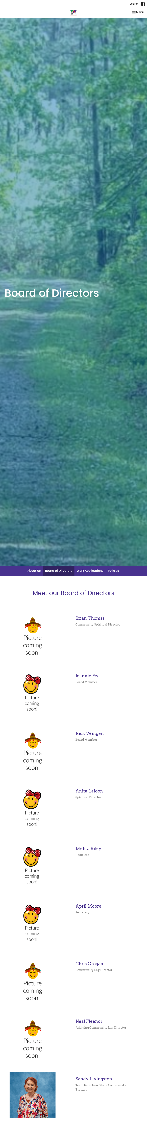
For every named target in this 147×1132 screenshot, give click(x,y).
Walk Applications (90, 571)
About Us (34, 571)
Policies (113, 571)
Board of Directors (58, 571)
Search (134, 4)
